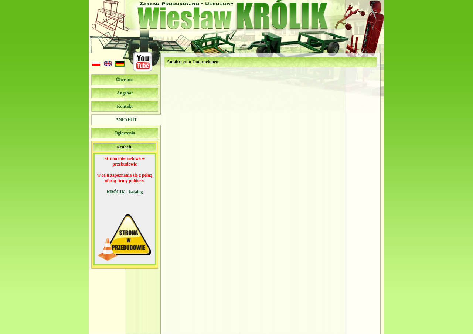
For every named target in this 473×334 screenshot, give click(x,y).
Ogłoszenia (125, 133)
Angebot (125, 93)
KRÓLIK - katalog (125, 191)
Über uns (124, 79)
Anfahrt (126, 119)
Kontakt (125, 106)
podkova (218, 329)
